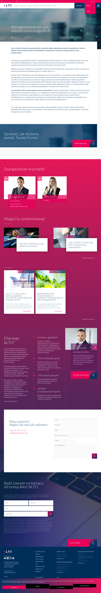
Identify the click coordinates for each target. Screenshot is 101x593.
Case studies (39, 559)
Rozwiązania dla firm (62, 570)
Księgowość (39, 577)
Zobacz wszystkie (87, 258)
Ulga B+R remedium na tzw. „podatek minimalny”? (26, 240)
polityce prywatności (59, 463)
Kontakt (54, 5)
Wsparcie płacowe (62, 554)
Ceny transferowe (83, 560)
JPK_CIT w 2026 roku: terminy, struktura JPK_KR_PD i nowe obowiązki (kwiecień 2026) (19, 292)
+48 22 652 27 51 (8, 1)
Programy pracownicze (63, 564)
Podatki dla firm (82, 554)
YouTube (79, 5)
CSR (37, 564)
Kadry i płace (61, 551)
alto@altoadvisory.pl (24, 1)
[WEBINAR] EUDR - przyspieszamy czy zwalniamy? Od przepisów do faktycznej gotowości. (50, 292)
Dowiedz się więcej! (10, 401)
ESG (58, 577)
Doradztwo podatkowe (86, 551)
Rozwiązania (23, 5)
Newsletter (39, 569)
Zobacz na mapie (8, 567)
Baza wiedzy (47, 5)
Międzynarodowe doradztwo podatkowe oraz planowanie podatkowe (85, 557)
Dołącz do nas (37, 5)
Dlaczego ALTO (40, 551)
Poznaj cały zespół (85, 375)
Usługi (16, 5)
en (94, 1)
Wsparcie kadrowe (62, 556)
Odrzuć (37, 586)
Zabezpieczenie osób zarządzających (62, 567)
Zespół (30, 5)
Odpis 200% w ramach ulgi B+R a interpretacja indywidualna (75, 240)
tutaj (27, 532)
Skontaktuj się (86, 143)
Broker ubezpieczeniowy (64, 562)
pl (91, 1)
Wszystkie (59, 558)
